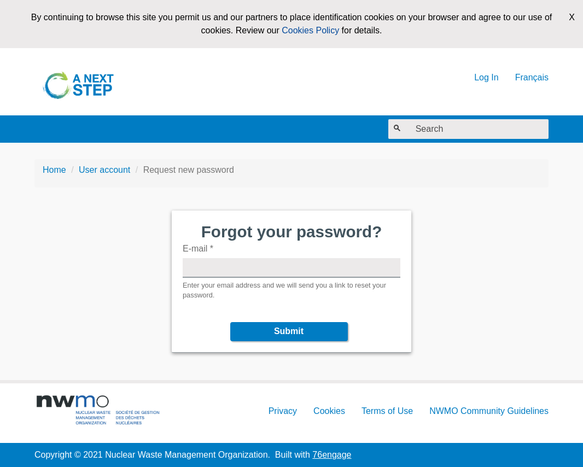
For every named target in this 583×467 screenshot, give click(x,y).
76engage (331, 454)
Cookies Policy (310, 30)
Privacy (283, 411)
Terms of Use (387, 411)
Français (532, 77)
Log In (486, 77)
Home (54, 169)
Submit (289, 331)
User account (104, 169)
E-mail (198, 248)
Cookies (329, 411)
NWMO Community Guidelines (489, 411)
